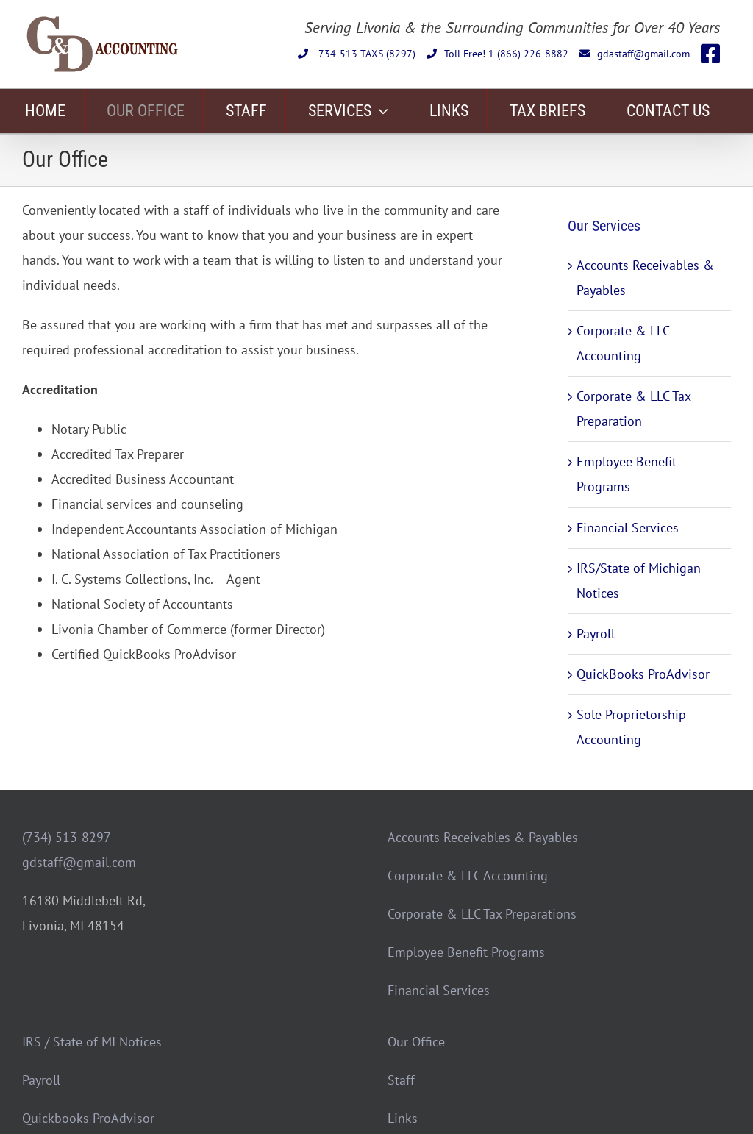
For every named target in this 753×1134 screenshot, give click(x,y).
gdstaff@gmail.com (79, 862)
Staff (401, 1079)
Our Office (416, 1041)
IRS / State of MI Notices (92, 1041)
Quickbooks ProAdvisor (88, 1118)
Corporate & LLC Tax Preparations (482, 913)
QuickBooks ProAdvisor (643, 674)
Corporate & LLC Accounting (468, 875)
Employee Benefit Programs (466, 952)
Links (403, 1118)
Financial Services (628, 527)
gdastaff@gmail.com (634, 53)
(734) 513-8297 (66, 837)
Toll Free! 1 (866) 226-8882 (497, 53)
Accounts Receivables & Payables (483, 837)
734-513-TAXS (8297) (356, 53)
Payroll (596, 633)
